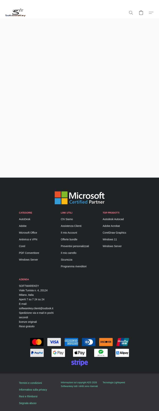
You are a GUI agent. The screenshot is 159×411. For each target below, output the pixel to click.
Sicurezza (66, 259)
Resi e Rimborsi (28, 396)
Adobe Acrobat (111, 225)
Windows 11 (110, 239)
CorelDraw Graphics (114, 232)
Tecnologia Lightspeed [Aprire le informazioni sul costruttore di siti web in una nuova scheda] (114, 382)
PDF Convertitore (29, 252)
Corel (22, 246)
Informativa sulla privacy (33, 389)
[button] (16, 12)
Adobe (23, 225)
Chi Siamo (67, 219)
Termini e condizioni (30, 382)
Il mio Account (69, 232)
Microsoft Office (28, 232)
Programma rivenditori (74, 266)
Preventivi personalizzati (75, 246)
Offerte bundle (69, 239)
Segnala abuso (27, 403)
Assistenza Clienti (71, 225)
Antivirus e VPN (28, 239)
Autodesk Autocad (113, 219)
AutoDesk (24, 219)
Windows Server (28, 259)
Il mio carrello (68, 252)
